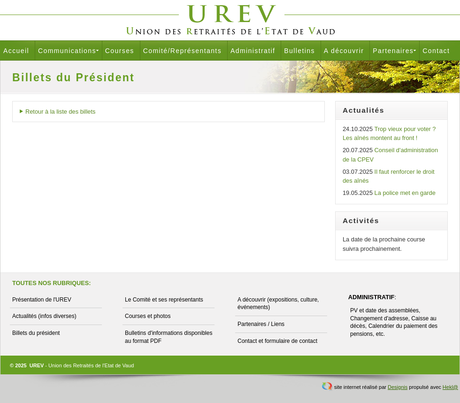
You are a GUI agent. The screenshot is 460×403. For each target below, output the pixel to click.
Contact (436, 50)
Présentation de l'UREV (41, 299)
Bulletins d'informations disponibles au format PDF (168, 337)
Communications (67, 50)
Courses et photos (147, 316)
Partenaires (393, 50)
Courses (119, 50)
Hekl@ (450, 387)
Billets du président (36, 333)
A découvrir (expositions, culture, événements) (278, 303)
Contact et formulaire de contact (277, 341)
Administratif (252, 50)
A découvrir (344, 50)
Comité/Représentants (182, 50)
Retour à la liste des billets (60, 111)
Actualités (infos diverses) (44, 316)
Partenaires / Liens (261, 324)
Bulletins (299, 50)
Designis (397, 387)
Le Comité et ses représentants (164, 299)
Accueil (16, 50)
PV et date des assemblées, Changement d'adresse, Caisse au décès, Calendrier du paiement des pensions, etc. (393, 322)
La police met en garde (405, 192)
